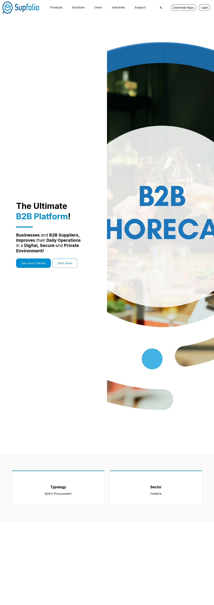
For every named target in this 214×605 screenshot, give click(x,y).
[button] (58, 7)
